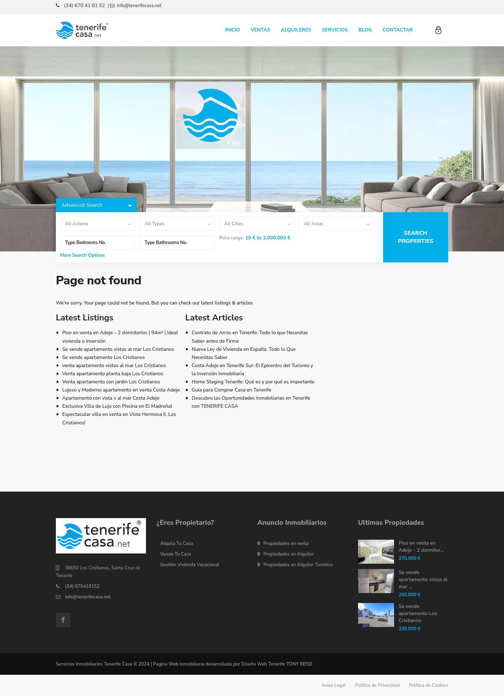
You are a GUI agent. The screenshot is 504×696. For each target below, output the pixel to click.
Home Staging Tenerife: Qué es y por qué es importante (253, 381)
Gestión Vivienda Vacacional (189, 565)
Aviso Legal (334, 685)
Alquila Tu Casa (176, 543)
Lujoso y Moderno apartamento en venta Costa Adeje (121, 390)
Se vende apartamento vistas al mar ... (423, 579)
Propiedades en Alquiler (288, 554)
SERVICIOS (335, 30)
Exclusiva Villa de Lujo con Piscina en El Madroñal (117, 406)
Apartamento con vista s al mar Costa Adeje (110, 398)
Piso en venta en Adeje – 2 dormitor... (421, 546)
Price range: (231, 238)
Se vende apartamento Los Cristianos (103, 357)
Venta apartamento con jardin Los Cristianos (111, 381)
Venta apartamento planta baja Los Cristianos (112, 373)
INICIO (232, 30)
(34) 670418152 (82, 586)
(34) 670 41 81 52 (84, 5)
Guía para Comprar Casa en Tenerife (231, 390)
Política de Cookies (428, 685)
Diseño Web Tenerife (263, 664)
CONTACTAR (398, 30)
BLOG (365, 30)
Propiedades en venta (286, 543)
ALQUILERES (296, 30)
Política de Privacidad (377, 685)
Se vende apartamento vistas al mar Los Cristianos (118, 349)
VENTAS (260, 30)
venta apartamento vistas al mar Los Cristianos (114, 365)
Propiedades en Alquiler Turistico (298, 565)
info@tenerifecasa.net (88, 597)
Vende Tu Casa (175, 554)
